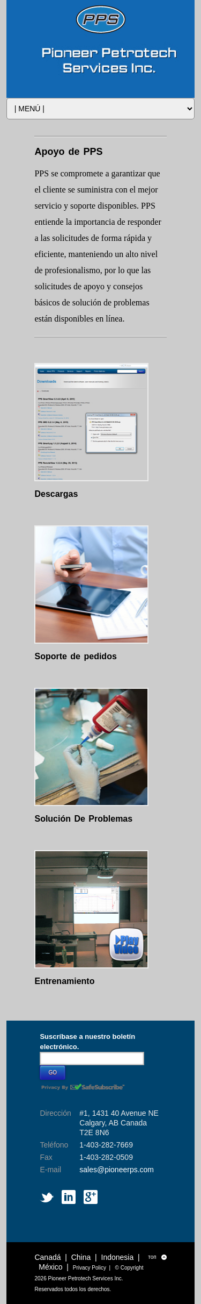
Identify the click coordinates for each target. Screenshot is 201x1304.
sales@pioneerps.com (116, 1169)
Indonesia (117, 1257)
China (81, 1257)
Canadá (47, 1257)
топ (157, 1257)
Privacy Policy (89, 1268)
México (50, 1267)
